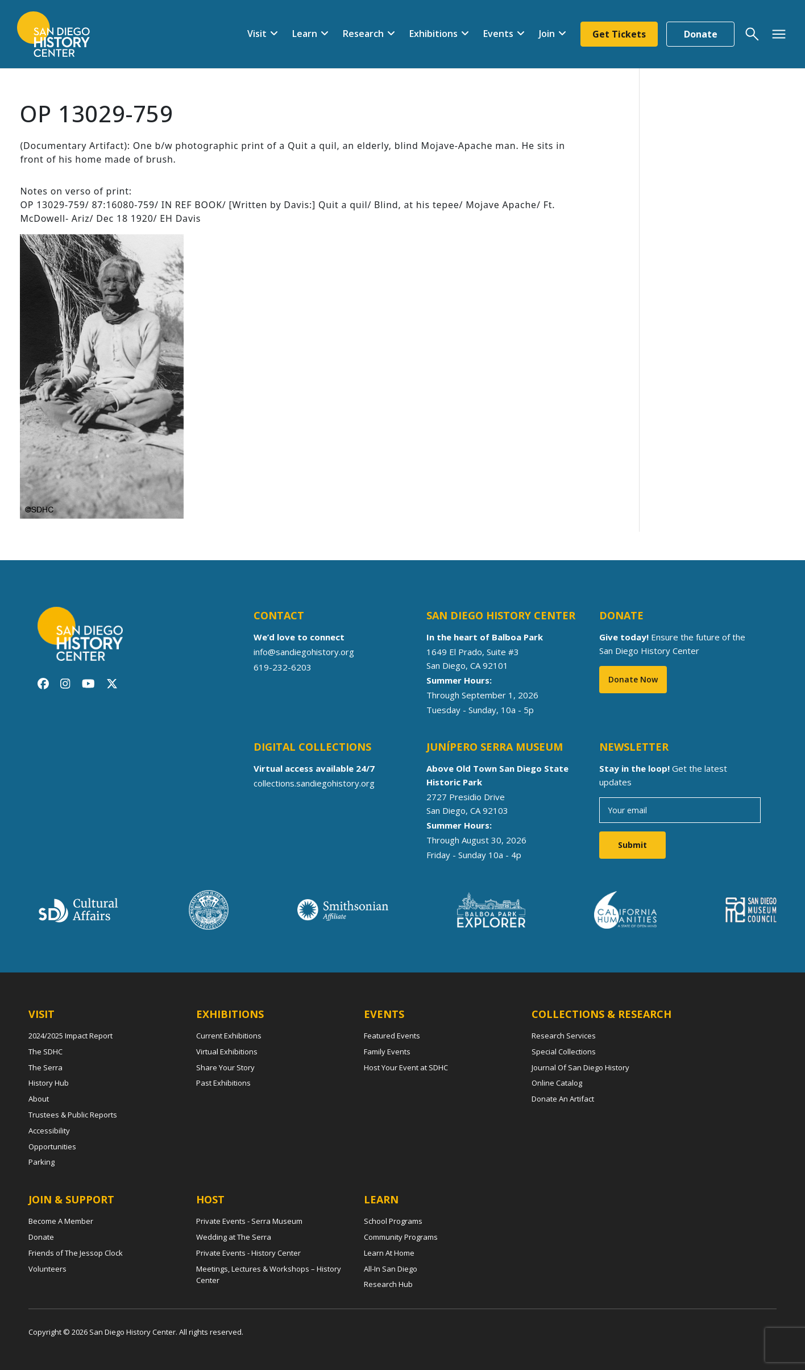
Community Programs (401, 1237)
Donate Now (633, 679)
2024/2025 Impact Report (70, 1035)
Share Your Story (225, 1067)
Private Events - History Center (248, 1253)
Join (547, 33)
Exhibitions (433, 33)
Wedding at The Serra (233, 1237)
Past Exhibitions (223, 1083)
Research (363, 33)
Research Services (564, 1035)
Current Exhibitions (229, 1035)
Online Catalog (557, 1083)
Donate (700, 34)
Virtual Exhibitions (227, 1051)
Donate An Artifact (563, 1099)
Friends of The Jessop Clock (75, 1253)
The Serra (45, 1067)
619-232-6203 (283, 666)
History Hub (48, 1083)
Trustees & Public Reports (72, 1115)
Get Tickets (619, 34)
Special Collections (564, 1051)
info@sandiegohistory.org (304, 651)
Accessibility (49, 1130)
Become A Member (60, 1221)
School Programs (393, 1221)
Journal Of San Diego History (580, 1067)
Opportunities (52, 1146)
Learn (304, 33)
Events (498, 33)
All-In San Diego (390, 1269)
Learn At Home (389, 1253)
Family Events (387, 1051)
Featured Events (392, 1035)
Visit (257, 33)
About (38, 1099)
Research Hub (388, 1284)
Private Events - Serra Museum (249, 1221)
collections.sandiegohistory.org (314, 783)
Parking (41, 1162)
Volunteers (47, 1269)
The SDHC (45, 1051)
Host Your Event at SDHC (406, 1067)
